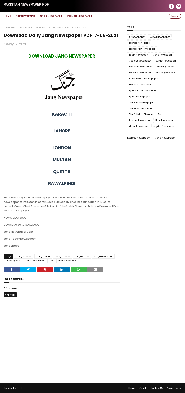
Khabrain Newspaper (140, 66)
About (142, 388)
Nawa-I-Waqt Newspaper (143, 78)
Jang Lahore (43, 256)
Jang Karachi (23, 256)
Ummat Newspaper (139, 120)
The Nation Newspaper (141, 102)
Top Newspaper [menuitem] (26, 16)
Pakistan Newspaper (140, 84)
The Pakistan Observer (141, 114)
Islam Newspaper (138, 54)
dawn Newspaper (139, 126)
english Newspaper (163, 126)
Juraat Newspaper (166, 60)
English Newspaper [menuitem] (79, 16)
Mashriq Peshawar (166, 72)
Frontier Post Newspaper (142, 48)
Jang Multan (82, 256)
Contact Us (156, 388)
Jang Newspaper (103, 256)
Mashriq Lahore (165, 66)
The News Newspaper (140, 108)
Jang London (62, 256)
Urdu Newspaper (21, 27)
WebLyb (20, 388)
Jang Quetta (13, 260)
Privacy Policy (174, 388)
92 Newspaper (137, 36)
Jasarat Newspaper (140, 60)
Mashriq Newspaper (140, 72)
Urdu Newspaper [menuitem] (51, 16)
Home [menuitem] (7, 16)
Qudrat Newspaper (139, 96)
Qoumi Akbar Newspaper (142, 90)
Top (51, 260)
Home (7, 27)
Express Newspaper (139, 42)
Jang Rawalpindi (34, 260)
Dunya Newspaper (160, 36)
